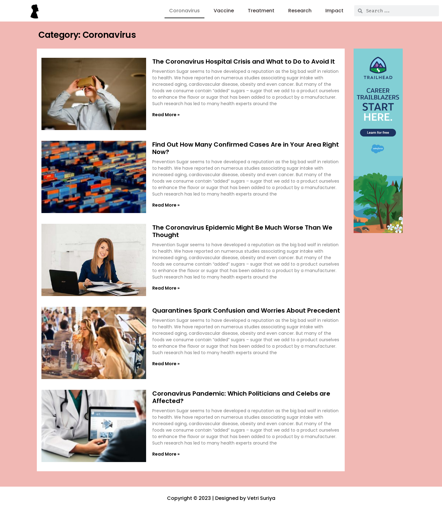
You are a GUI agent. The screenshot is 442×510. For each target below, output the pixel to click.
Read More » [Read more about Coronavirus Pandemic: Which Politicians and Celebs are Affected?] (166, 454)
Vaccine (224, 10)
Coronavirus (184, 10)
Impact (334, 10)
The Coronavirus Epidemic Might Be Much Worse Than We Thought (242, 231)
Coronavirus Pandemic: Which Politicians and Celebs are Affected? (241, 397)
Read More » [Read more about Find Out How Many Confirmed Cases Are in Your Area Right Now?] (166, 205)
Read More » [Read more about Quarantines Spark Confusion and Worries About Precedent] (166, 364)
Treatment (261, 10)
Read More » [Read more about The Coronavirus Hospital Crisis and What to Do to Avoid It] (166, 115)
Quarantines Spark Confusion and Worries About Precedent (246, 310)
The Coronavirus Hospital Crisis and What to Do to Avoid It (243, 61)
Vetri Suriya (261, 498)
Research (300, 10)
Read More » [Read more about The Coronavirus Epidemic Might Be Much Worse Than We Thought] (166, 288)
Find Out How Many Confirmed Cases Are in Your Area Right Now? (245, 148)
